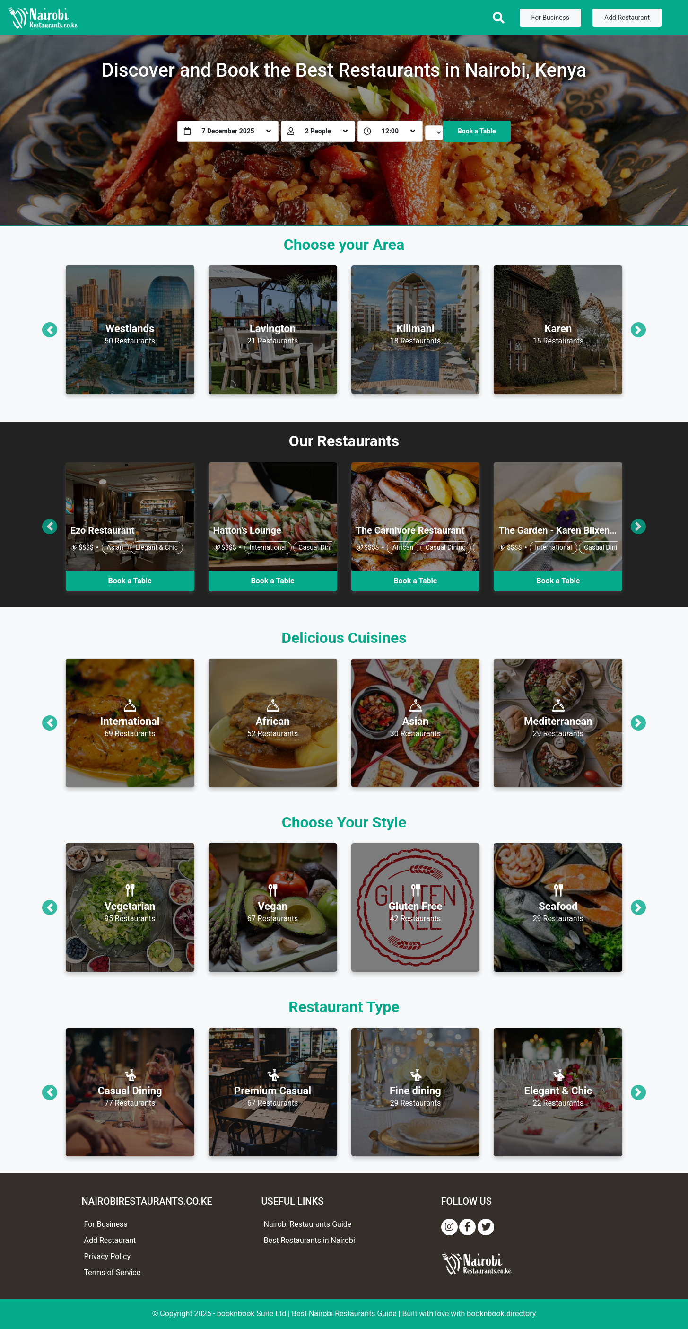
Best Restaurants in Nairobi (309, 1240)
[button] (50, 329)
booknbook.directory (501, 1313)
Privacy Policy (107, 1256)
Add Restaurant (627, 17)
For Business (550, 17)
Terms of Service (112, 1272)
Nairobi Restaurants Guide (308, 1224)
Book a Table (477, 131)
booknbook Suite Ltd (251, 1313)
